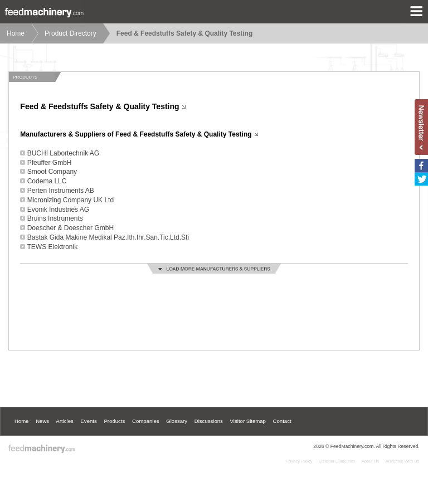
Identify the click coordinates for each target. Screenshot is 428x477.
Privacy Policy (299, 461)
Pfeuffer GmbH (49, 163)
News (42, 421)
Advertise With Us (403, 461)
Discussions (208, 421)
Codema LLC (47, 181)
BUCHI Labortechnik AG (63, 153)
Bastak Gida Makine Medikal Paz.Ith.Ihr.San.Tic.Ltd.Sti (108, 237)
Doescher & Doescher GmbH (70, 228)
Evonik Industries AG (58, 209)
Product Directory (70, 33)
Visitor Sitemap (248, 421)
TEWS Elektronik (52, 247)
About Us (371, 461)
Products (114, 421)
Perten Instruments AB (60, 190)
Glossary (176, 421)
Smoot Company (52, 172)
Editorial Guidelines (337, 461)
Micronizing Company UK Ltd (70, 200)
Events (88, 421)
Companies (145, 421)
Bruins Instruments (55, 218)
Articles (64, 421)
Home (16, 33)
